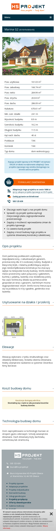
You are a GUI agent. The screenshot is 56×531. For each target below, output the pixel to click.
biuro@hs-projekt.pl (19, 467)
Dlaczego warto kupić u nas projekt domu (27, 209)
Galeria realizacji (16, 505)
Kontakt (12, 509)
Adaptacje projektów (18, 486)
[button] (5, 56)
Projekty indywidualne (19, 489)
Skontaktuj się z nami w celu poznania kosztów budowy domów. (28, 404)
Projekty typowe (16, 483)
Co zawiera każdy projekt (19, 228)
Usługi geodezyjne (17, 496)
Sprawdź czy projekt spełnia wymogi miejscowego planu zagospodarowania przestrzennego (26, 216)
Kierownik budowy (17, 493)
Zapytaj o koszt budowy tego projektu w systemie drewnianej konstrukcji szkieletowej (28, 234)
